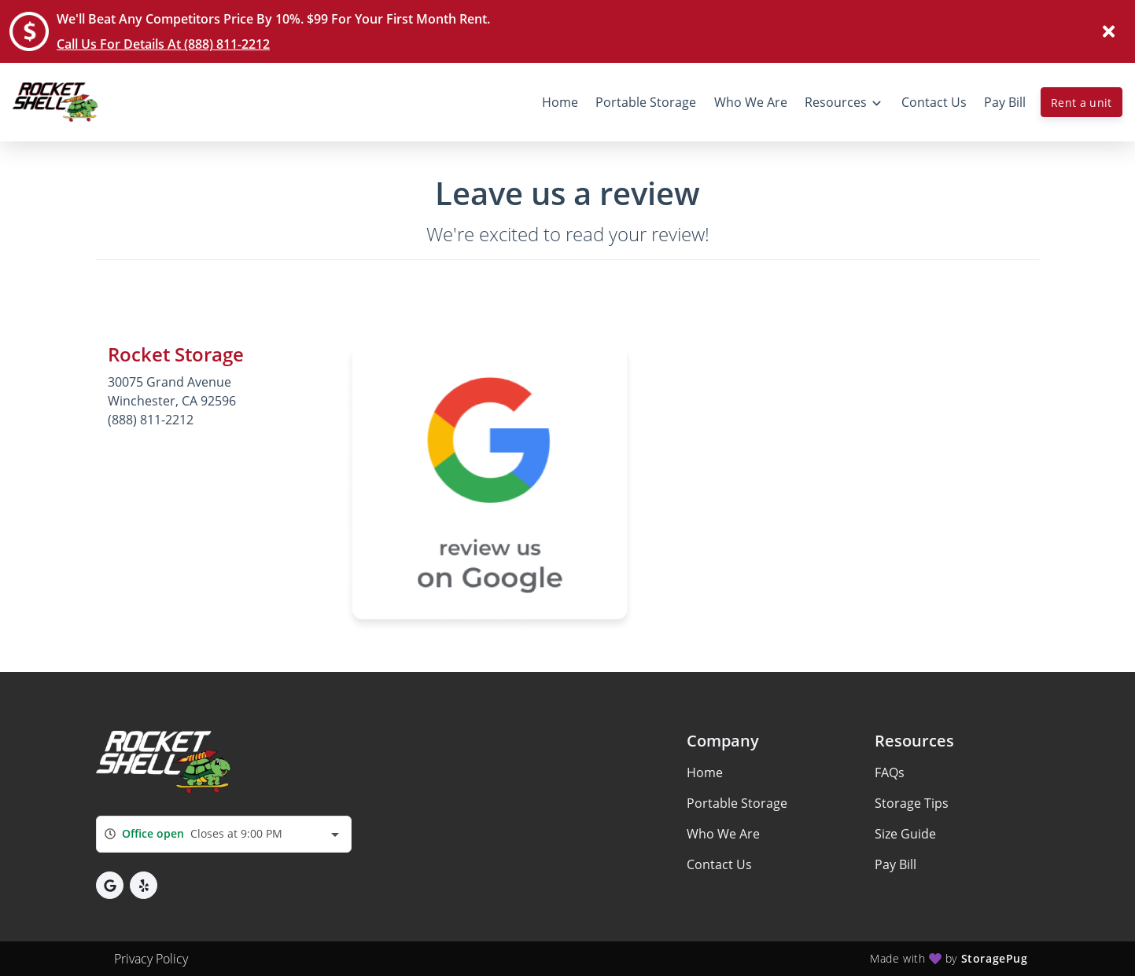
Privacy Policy (151, 958)
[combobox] (224, 834)
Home (705, 772)
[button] (109, 885)
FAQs (890, 772)
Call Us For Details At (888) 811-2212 (163, 44)
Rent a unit (1081, 102)
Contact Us (719, 864)
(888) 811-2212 (150, 419)
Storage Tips (912, 803)
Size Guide (905, 833)
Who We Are (723, 833)
